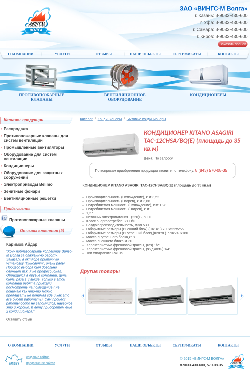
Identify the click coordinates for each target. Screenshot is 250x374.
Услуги (62, 54)
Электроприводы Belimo (28, 184)
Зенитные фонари (22, 191)
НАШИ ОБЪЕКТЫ (145, 54)
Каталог (86, 119)
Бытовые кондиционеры (146, 119)
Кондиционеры (110, 119)
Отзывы (104, 54)
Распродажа (16, 129)
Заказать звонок (233, 44)
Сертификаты (186, 54)
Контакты (228, 54)
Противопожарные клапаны (37, 220)
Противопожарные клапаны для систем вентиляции (36, 138)
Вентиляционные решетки (30, 198)
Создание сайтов (38, 357)
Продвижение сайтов (40, 363)
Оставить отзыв (19, 319)
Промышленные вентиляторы (34, 147)
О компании (21, 54)
